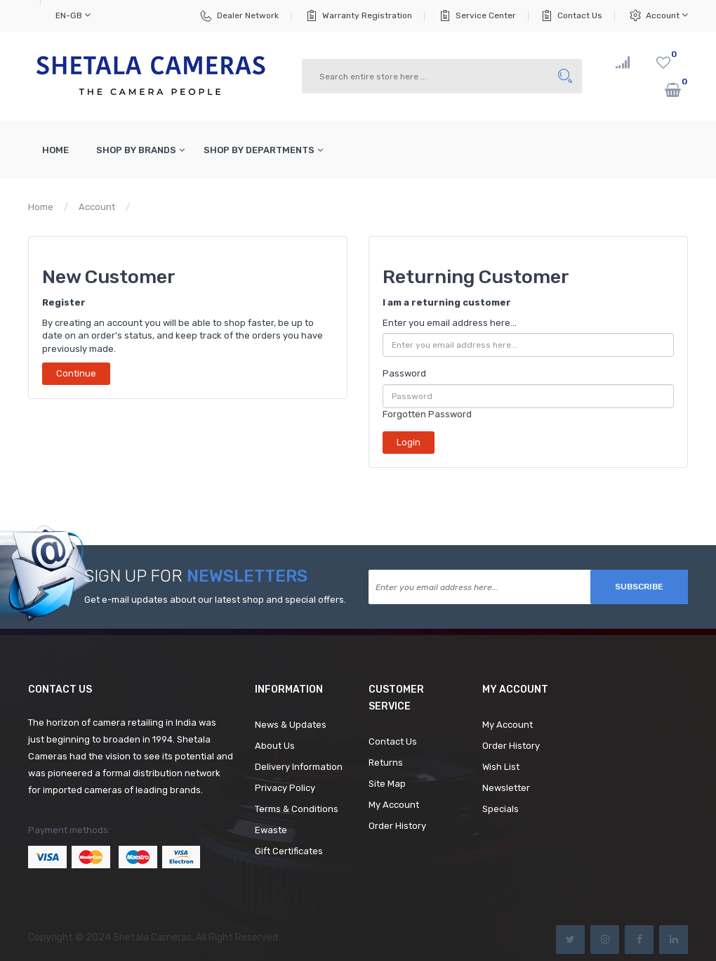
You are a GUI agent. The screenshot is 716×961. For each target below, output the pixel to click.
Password (404, 373)
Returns (386, 762)
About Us (275, 745)
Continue (76, 373)
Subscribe (639, 586)
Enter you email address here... (450, 323)
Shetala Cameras (152, 937)
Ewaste (271, 830)
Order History (397, 826)
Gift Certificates (289, 851)
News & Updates (290, 724)
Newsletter (506, 788)
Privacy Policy (285, 788)
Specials (500, 809)
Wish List (500, 766)
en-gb (73, 15)
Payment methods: (69, 830)
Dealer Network (248, 15)
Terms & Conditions (296, 809)
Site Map (387, 783)
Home (40, 207)
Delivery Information (299, 766)
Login (152, 207)
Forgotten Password (427, 414)
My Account (394, 804)
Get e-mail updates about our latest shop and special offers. (215, 599)
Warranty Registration (367, 15)
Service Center (486, 15)
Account (667, 15)
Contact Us (579, 15)
